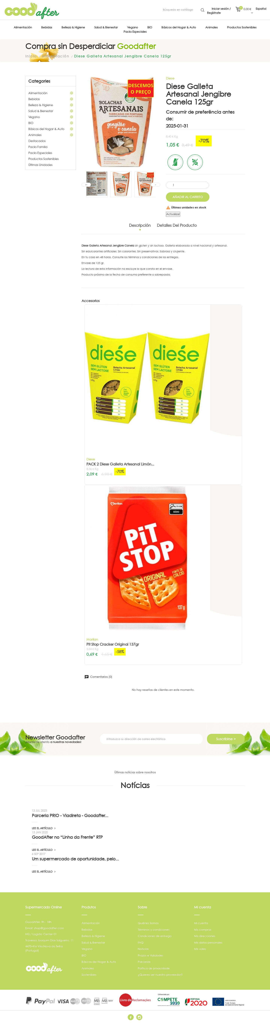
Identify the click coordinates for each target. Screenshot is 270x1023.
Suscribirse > (226, 739)
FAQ (140, 942)
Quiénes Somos (148, 923)
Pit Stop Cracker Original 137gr (112, 644)
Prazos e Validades (150, 955)
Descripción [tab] (140, 225)
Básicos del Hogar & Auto (50, 129)
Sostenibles (89, 974)
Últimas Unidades (40, 165)
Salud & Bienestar (50, 111)
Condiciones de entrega (154, 936)
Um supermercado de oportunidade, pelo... (75, 858)
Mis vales (200, 949)
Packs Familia (37, 147)
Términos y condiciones (154, 929)
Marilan (92, 639)
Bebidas (50, 99)
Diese (170, 78)
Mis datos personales (208, 942)
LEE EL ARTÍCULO (44, 828)
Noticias (143, 949)
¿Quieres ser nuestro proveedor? (160, 974)
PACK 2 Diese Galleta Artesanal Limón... (120, 464)
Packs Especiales (40, 153)
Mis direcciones (204, 936)
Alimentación (50, 93)
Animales (50, 135)
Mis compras (202, 929)
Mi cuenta (201, 923)
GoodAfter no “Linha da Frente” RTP (67, 837)
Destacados (37, 141)
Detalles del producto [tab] (177, 225)
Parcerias (144, 962)
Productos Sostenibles (43, 159)
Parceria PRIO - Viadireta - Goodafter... (70, 815)
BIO (50, 123)
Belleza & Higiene (50, 105)
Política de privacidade (154, 968)
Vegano (50, 117)
